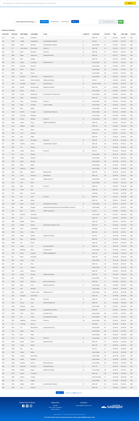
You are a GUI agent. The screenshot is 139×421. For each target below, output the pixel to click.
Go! (121, 22)
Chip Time (124, 34)
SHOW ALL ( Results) (73, 393)
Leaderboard (55, 21)
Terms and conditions (55, 407)
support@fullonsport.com (84, 405)
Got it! (130, 3)
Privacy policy (55, 409)
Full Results (44, 21)
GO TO (74, 21)
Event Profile (65, 21)
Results (55, 405)
